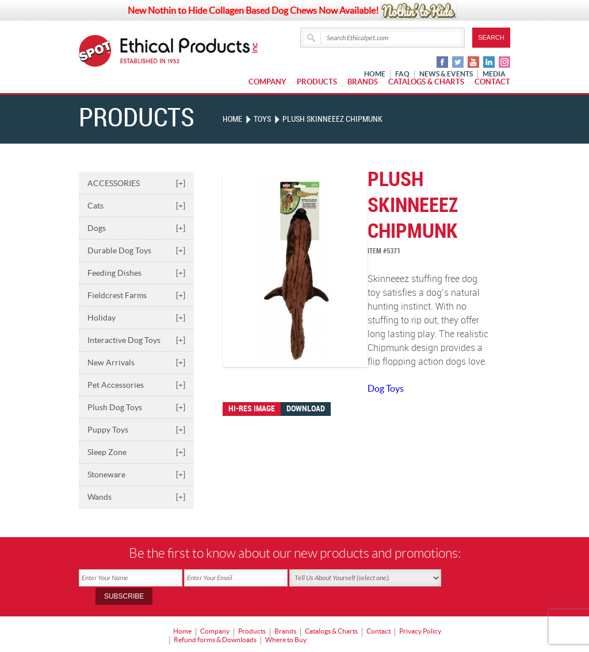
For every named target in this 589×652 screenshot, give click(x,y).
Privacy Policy (420, 612)
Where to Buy (286, 620)
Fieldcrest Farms (136, 295)
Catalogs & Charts (426, 82)
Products (317, 82)
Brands (362, 82)
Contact (492, 82)
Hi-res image (251, 408)
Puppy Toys (136, 430)
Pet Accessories (136, 385)
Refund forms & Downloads (215, 620)
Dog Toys (386, 388)
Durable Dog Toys (136, 250)
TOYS (262, 119)
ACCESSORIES (136, 183)
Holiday (136, 318)
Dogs (136, 228)
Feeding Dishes (136, 273)
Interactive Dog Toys (136, 340)
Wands (136, 497)
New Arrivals (136, 362)
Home (232, 119)
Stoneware (136, 474)
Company (267, 82)
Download (305, 408)
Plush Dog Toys (136, 407)
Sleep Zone (136, 452)
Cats (136, 205)
